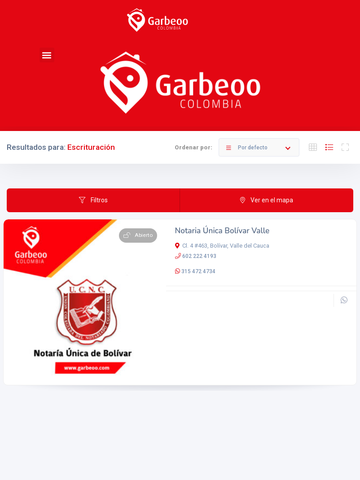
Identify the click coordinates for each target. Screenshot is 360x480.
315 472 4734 (198, 271)
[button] (47, 55)
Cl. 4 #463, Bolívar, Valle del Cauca (222, 245)
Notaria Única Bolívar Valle (222, 231)
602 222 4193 (199, 256)
